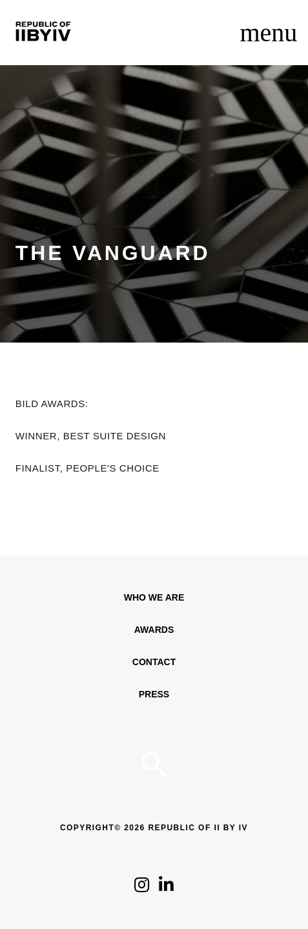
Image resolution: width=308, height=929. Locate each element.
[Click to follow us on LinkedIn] (166, 888)
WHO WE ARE (154, 597)
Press (154, 694)
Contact (154, 662)
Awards (154, 629)
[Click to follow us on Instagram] (141, 888)
